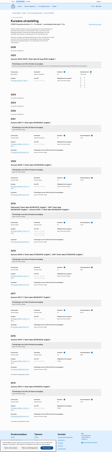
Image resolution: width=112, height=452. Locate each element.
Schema (36, 437)
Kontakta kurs (61, 440)
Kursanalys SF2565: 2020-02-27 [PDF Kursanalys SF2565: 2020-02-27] (21, 242)
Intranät (28, 1)
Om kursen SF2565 (49, 13)
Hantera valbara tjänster (10, 448)
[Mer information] (64, 72)
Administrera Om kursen (95, 24)
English (99, 6)
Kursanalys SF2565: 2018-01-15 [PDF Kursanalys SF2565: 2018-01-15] (21, 327)
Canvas (36, 440)
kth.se (13, 1)
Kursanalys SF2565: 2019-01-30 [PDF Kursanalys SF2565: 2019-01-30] (21, 284)
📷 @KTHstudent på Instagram (89, 442)
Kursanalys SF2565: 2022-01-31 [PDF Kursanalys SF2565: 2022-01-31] (21, 152)
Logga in (99, 1)
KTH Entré (60, 446)
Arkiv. (46, 34)
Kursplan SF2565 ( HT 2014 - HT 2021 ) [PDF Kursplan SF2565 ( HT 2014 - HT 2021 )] (20, 145)
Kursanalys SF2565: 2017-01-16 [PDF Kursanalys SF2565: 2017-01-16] (21, 369)
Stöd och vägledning (16, 440)
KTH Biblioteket (62, 448)
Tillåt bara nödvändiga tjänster (30, 448)
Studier (24, 13)
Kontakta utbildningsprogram (65, 437)
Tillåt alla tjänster (46, 448)
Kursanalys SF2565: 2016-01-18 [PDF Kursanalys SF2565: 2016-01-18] (21, 416)
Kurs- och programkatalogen (35, 13)
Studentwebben (20, 1)
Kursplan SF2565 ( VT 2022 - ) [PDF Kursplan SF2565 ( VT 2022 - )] (20, 80)
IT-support (60, 443)
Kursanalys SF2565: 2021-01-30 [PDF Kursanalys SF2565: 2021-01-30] (21, 194)
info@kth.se (84, 439)
